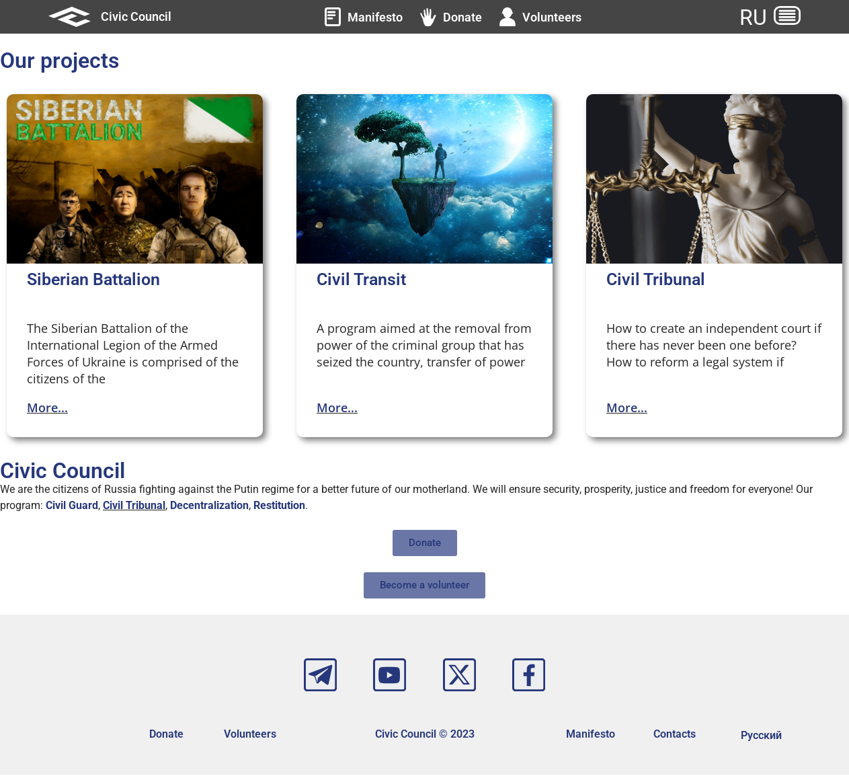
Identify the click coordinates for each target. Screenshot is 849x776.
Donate (166, 735)
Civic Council (136, 16)
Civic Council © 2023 (425, 735)
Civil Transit (361, 279)
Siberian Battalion (93, 279)
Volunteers (250, 735)
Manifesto (590, 735)
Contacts (674, 735)
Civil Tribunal (655, 279)
